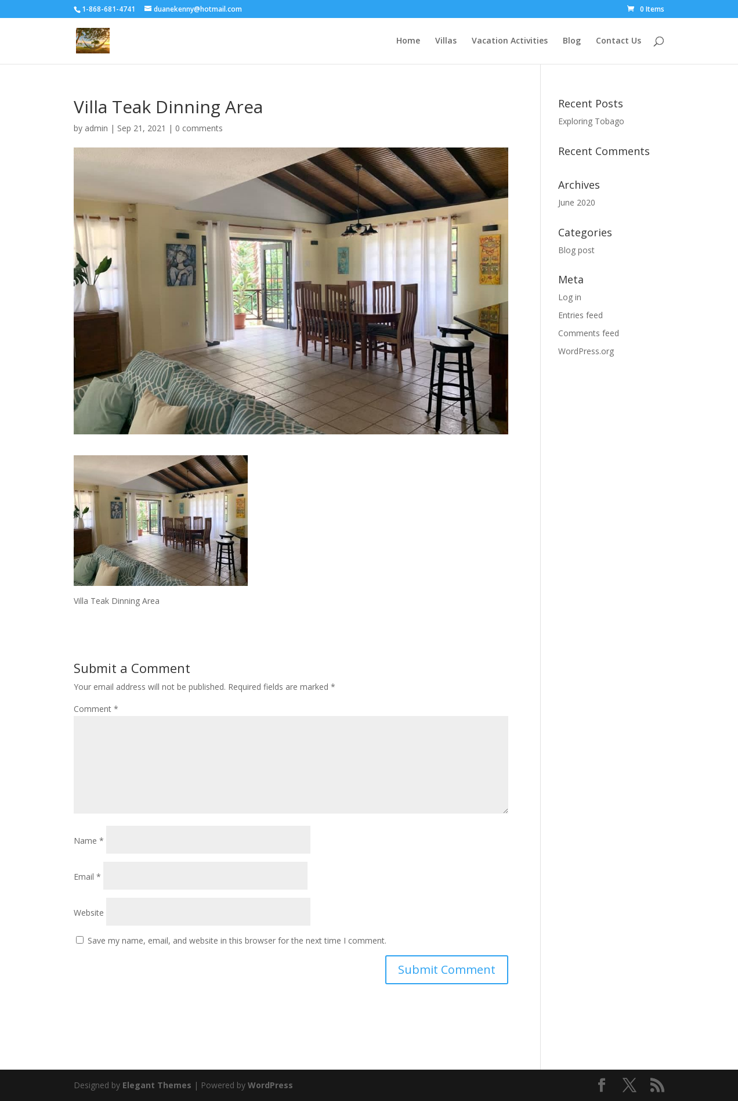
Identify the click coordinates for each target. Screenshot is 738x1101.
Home (408, 41)
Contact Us (618, 41)
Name (89, 840)
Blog (572, 41)
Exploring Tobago (591, 121)
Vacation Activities (510, 41)
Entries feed (580, 315)
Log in (569, 297)
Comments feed (588, 333)
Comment (96, 708)
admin (96, 128)
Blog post (576, 250)
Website (89, 912)
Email (87, 876)
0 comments (199, 128)
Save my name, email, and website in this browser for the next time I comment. (237, 940)
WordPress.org (586, 351)
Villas (446, 41)
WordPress (270, 1085)
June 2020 (576, 202)
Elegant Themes (156, 1085)
